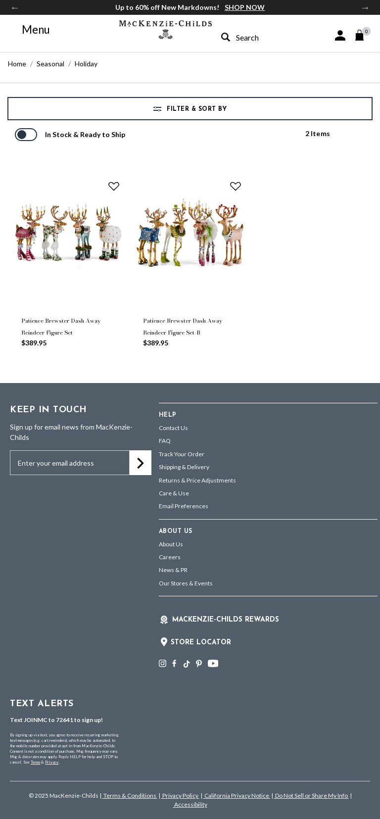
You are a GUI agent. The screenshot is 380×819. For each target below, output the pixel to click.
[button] (340, 35)
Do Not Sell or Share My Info (311, 795)
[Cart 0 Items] (364, 35)
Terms (35, 762)
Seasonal (50, 63)
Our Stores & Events (186, 583)
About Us (171, 544)
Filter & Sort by (196, 109)
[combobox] (254, 37)
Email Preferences (183, 506)
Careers (170, 557)
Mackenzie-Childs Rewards (225, 620)
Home (17, 63)
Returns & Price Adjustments (197, 480)
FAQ (165, 440)
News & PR (173, 570)
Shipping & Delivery (184, 467)
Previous (15, 7)
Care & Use (174, 493)
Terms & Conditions (129, 795)
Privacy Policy (180, 795)
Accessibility (190, 804)
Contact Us (173, 428)
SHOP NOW (245, 7)
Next (365, 7)
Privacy (51, 762)
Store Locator (201, 642)
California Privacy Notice (236, 795)
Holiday (86, 63)
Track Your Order (181, 454)
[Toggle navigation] (30, 30)
